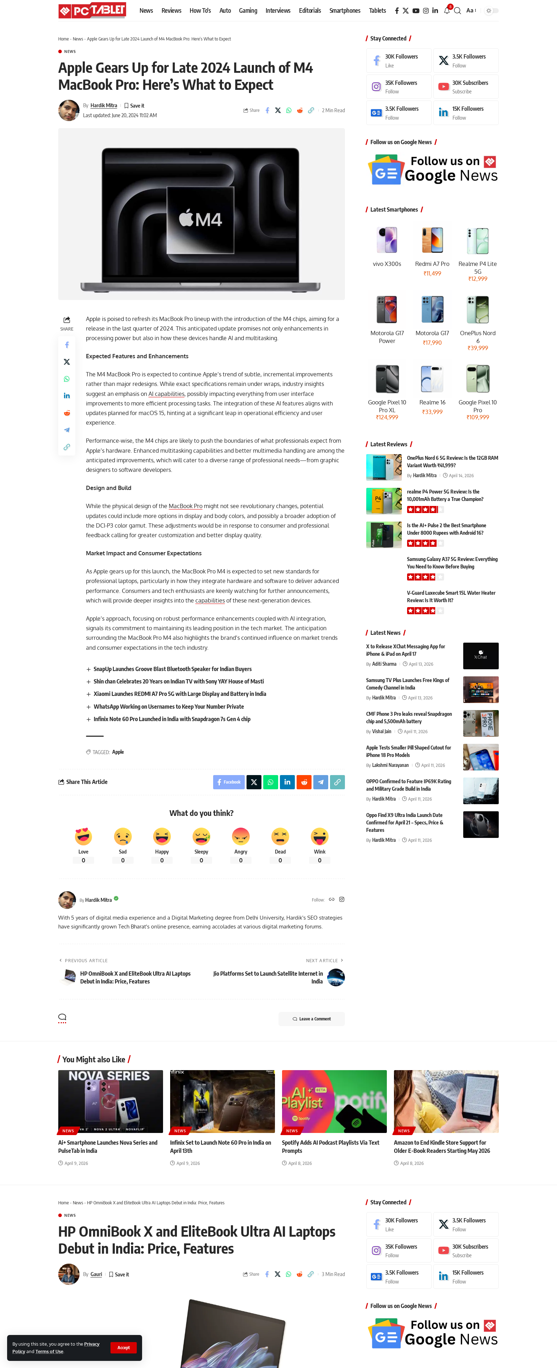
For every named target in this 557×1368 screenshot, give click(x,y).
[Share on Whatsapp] (289, 110)
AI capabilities (166, 393)
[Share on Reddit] (300, 110)
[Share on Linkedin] (66, 395)
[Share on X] (278, 110)
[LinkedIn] (435, 10)
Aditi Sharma (384, 664)
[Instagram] (426, 10)
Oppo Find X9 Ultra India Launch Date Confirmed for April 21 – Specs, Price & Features (404, 822)
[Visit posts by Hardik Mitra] (69, 110)
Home (63, 39)
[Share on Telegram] (66, 429)
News (78, 39)
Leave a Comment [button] (312, 1019)
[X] (406, 10)
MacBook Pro (185, 505)
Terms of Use (49, 1351)
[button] (123, 1347)
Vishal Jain (381, 731)
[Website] (331, 900)
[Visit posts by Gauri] (69, 1274)
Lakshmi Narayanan (390, 765)
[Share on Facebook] (267, 110)
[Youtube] (466, 87)
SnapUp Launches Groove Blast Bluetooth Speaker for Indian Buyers (173, 668)
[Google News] (399, 112)
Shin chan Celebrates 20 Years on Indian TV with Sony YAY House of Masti (179, 681)
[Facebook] (397, 10)
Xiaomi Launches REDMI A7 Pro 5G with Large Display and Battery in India (180, 693)
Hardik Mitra (104, 105)
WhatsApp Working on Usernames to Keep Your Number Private (169, 706)
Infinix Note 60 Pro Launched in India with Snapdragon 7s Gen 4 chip (172, 719)
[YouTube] (416, 10)
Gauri (96, 1274)
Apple (118, 752)
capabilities (210, 600)
